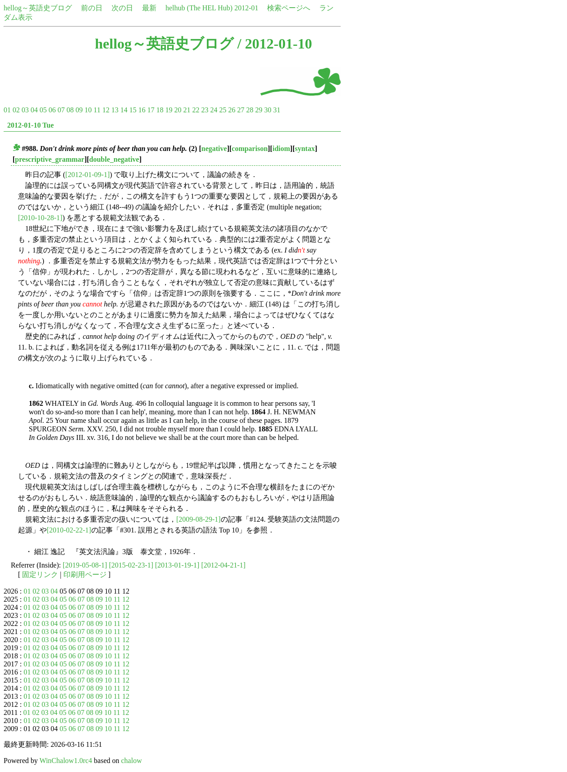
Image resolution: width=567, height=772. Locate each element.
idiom (281, 148)
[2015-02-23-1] (131, 565)
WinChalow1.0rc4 (66, 760)
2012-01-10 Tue (30, 125)
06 (52, 110)
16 (141, 110)
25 (222, 110)
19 (168, 110)
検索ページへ (288, 8)
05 (43, 110)
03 (25, 110)
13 (114, 110)
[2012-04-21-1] (223, 565)
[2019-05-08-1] (85, 565)
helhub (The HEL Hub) (198, 8)
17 (150, 110)
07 (61, 110)
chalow (131, 760)
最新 (149, 8)
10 (88, 110)
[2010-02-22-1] (69, 530)
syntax (305, 148)
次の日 (122, 8)
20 (177, 110)
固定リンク (40, 574)
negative (214, 148)
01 (7, 110)
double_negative (114, 159)
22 (195, 110)
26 (231, 110)
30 (267, 110)
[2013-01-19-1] (177, 565)
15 (132, 110)
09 (79, 110)
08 (70, 110)
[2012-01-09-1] (87, 174)
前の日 (92, 8)
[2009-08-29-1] (198, 519)
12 (105, 110)
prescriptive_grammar (49, 159)
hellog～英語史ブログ (38, 8)
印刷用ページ (85, 574)
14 (123, 110)
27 (240, 110)
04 (34, 110)
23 (204, 110)
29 (258, 110)
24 (213, 110)
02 (16, 110)
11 (97, 110)
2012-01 (246, 8)
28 (249, 110)
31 (276, 110)
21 (186, 110)
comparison (250, 148)
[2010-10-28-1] (40, 218)
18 (159, 110)
